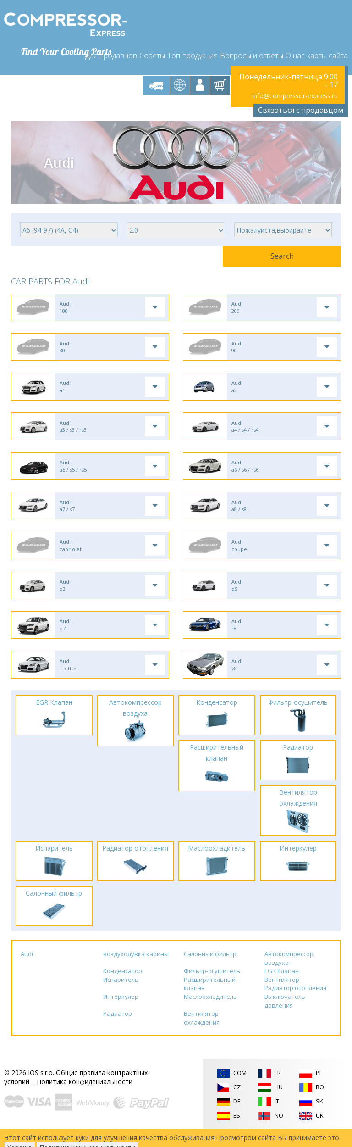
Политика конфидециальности (84, 1094)
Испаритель (120, 992)
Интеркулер (120, 1009)
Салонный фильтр (210, 967)
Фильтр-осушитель (212, 984)
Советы (152, 51)
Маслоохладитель (210, 1009)
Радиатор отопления (295, 1001)
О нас (295, 51)
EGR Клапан (281, 984)
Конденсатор (122, 984)
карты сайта (327, 51)
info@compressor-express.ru (295, 92)
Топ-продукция (192, 51)
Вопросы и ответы (251, 51)
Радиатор (117, 1026)
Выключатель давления (284, 1013)
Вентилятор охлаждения (202, 1030)
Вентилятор (281, 992)
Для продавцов (111, 51)
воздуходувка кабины (136, 967)
